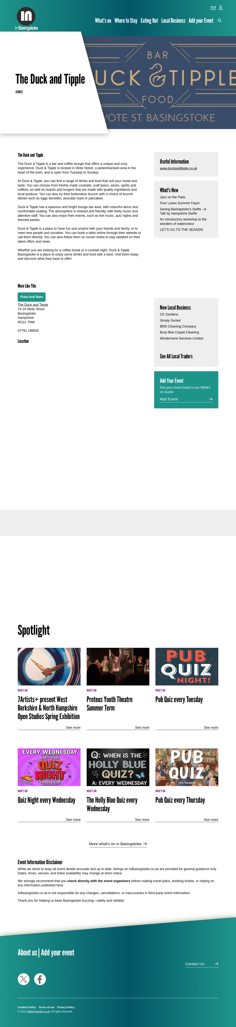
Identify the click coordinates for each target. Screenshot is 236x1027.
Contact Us (194, 964)
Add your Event (201, 20)
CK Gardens (169, 314)
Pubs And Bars (31, 297)
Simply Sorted (170, 320)
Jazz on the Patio (172, 197)
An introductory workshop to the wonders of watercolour (183, 221)
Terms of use (47, 1007)
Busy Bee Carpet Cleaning (179, 332)
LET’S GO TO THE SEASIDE (181, 230)
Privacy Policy (66, 1007)
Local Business (173, 20)
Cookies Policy (27, 1007)
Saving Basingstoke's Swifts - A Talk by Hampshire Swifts (183, 211)
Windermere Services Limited (181, 338)
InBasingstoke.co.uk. (39, 1011)
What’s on (103, 20)
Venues (19, 92)
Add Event (169, 399)
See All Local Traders (176, 356)
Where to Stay (125, 20)
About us (27, 952)
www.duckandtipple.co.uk (178, 168)
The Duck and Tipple (33, 305)
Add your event (57, 952)
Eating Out (149, 20)
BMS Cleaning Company (178, 326)
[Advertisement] (80, 457)
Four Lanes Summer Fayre (179, 203)
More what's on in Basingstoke (115, 844)
